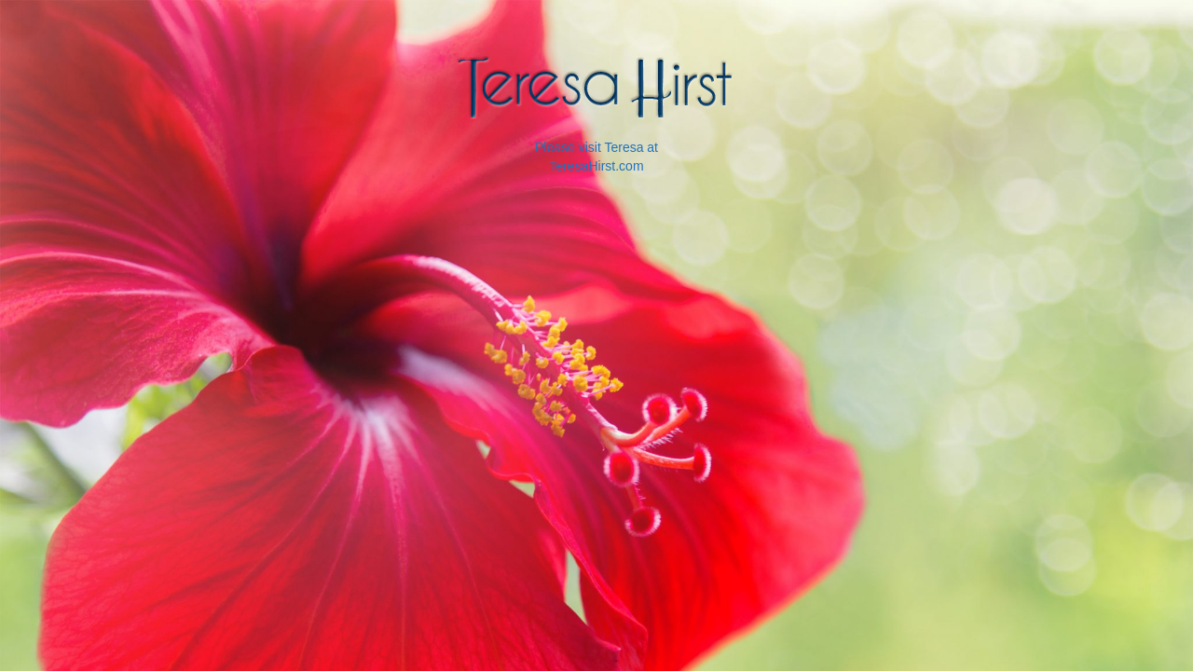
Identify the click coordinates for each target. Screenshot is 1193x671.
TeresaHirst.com (596, 165)
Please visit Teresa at (596, 147)
